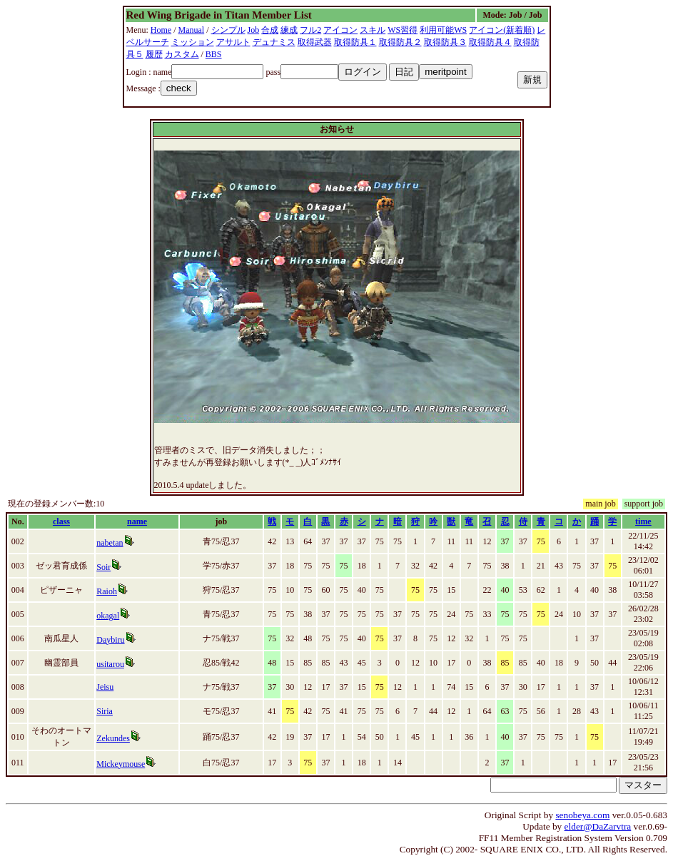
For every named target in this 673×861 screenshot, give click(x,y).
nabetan (109, 543)
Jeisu (104, 687)
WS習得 (403, 30)
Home (161, 30)
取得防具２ (400, 42)
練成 (289, 30)
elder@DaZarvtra (598, 826)
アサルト (233, 42)
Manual (191, 30)
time (643, 521)
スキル (372, 30)
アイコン (340, 30)
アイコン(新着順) (502, 30)
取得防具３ (445, 42)
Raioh (106, 591)
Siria (104, 711)
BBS (214, 54)
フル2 (310, 30)
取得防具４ (490, 42)
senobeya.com (582, 815)
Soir (103, 567)
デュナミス (274, 42)
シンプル (228, 30)
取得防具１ (355, 42)
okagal (107, 616)
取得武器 (315, 42)
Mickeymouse (120, 764)
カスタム (182, 54)
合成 (269, 30)
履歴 (154, 54)
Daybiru (110, 640)
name (137, 521)
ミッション (192, 42)
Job (254, 30)
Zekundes (113, 738)
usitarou (110, 664)
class (61, 521)
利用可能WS (443, 30)
